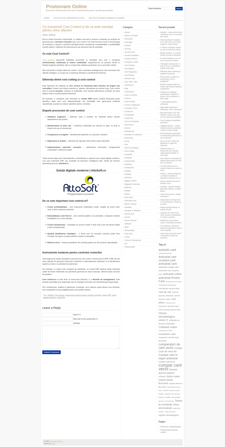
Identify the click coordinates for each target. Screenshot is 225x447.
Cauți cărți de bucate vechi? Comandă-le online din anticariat (171, 236)
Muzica (127, 194)
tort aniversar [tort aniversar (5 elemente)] (169, 401)
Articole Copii (130, 79)
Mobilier (128, 191)
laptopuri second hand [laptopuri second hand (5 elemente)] (172, 394)
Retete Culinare (130, 204)
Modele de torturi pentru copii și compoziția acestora (170, 221)
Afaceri (45, 35)
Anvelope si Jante (131, 62)
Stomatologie (130, 230)
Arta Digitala (129, 69)
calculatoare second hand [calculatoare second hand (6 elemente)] (169, 288)
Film (126, 145)
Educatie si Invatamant (133, 135)
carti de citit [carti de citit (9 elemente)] (165, 292)
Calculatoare (129, 92)
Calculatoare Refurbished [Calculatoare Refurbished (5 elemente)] (167, 285)
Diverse (127, 128)
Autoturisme (129, 85)
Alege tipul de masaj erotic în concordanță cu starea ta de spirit (170, 202)
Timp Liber (129, 234)
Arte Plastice (129, 75)
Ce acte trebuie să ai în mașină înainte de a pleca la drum (171, 168)
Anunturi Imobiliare (132, 55)
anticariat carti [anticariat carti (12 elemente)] (168, 263)
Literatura (128, 178)
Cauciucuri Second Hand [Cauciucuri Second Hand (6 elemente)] (169, 306)
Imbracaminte (130, 161)
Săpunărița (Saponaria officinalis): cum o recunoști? (171, 108)
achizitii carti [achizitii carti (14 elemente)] (167, 250)
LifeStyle (128, 174)
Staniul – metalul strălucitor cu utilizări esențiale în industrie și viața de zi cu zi (170, 176)
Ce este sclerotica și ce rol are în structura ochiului (170, 59)
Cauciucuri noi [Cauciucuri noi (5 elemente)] (170, 303)
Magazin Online (130, 181)
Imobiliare (128, 164)
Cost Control (59, 295)
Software (52, 35)
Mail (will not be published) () (85, 319)
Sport (127, 227)
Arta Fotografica (131, 72)
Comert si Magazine (132, 105)
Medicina (128, 187)
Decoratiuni (129, 125)
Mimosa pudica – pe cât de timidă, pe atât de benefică (170, 54)
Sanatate (128, 207)
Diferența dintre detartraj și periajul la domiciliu (170, 72)
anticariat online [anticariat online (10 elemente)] (172, 273)
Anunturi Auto (130, 52)
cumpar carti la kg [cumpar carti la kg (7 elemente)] (167, 362)
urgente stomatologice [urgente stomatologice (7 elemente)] (169, 415)
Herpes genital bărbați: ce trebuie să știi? (170, 208)
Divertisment (129, 131)
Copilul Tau (129, 118)
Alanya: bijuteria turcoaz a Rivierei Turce (170, 182)
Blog (126, 88)
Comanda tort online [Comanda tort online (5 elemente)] (165, 330)
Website (76, 323)
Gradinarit (128, 154)
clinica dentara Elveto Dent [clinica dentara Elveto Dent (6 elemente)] (169, 310)
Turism (127, 237)
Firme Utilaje (129, 151)
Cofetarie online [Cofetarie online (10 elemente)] (168, 327)
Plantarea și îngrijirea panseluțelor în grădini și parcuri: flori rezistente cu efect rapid (170, 95)
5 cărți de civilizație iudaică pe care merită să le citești (170, 49)
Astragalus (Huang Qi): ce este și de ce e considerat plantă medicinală (170, 66)
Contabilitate (129, 115)
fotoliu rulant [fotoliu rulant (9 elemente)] (173, 376)
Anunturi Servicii (131, 59)
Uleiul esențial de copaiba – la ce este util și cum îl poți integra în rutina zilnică (170, 42)
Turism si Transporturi (133, 240)
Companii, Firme (131, 108)
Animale (128, 45)
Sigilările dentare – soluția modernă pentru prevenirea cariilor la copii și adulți (170, 128)
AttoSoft (50, 295)
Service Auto (129, 214)
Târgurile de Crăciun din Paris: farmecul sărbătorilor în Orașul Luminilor (170, 215)
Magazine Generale (132, 184)
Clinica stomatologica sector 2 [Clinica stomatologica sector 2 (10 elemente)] (167, 317)
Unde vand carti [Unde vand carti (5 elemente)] (170, 412)
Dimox (53, 443)
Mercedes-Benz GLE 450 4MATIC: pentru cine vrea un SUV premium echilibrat (170, 115)
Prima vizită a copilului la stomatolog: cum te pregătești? (169, 79)
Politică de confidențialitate (69, 18)
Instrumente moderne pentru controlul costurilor (83, 295)
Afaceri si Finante (131, 36)
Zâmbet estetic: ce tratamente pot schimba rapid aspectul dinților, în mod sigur (169, 152)
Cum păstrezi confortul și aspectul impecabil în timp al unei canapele (171, 228)
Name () (77, 315)
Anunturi (128, 49)
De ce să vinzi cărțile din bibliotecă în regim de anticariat (169, 143)
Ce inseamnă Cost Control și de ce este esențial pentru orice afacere (77, 28)
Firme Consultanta (132, 148)
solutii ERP (61, 298)
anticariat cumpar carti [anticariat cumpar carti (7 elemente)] (169, 267)
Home (46, 18)
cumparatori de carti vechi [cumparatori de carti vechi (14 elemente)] (169, 346)
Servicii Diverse (130, 220)
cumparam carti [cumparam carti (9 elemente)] (167, 334)
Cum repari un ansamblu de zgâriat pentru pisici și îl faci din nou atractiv (171, 160)
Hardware (128, 158)
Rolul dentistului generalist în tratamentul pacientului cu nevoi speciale (171, 135)
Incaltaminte (129, 168)
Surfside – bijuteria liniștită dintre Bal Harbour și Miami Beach (170, 189)
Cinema (127, 98)
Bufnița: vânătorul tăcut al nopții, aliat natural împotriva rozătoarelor (171, 87)
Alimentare (129, 39)
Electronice (129, 138)
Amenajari (128, 42)
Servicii (127, 217)
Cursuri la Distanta (132, 121)
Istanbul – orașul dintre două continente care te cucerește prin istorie (171, 34)
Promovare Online (66, 6)
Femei (127, 141)
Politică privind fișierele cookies (107, 18)
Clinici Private (130, 102)
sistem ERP (106, 295)
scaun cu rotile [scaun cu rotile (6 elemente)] (164, 397)
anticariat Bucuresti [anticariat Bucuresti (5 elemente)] (165, 253)
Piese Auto (129, 197)
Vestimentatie (130, 247)
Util (126, 244)
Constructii (129, 112)
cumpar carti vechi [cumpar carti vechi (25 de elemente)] (170, 367)
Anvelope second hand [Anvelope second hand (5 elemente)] (173, 281)
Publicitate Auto (130, 201)
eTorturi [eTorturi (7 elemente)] (162, 376)
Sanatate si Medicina (132, 211)
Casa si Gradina (131, 95)
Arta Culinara (130, 65)
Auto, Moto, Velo (131, 82)
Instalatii (128, 171)
